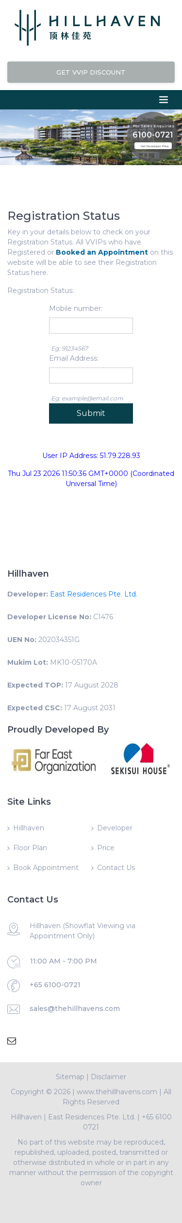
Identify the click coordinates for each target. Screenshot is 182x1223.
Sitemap (70, 1076)
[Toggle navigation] (163, 99)
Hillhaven (28, 828)
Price (106, 847)
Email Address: (74, 358)
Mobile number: (75, 308)
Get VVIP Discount (91, 72)
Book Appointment (46, 867)
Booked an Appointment (102, 252)
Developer (114, 828)
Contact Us (116, 867)
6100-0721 (152, 131)
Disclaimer (108, 1076)
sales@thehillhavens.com (75, 1008)
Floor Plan (30, 847)
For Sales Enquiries (153, 122)
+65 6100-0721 (55, 984)
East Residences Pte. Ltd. (93, 594)
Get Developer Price (155, 146)
